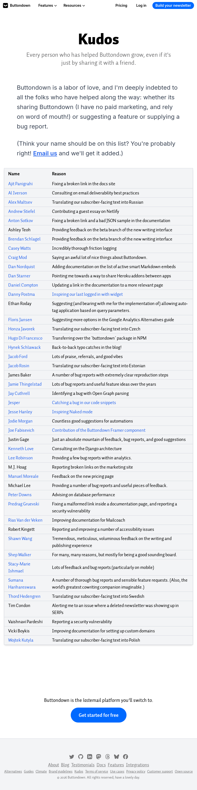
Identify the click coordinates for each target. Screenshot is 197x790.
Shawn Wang (20, 538)
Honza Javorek (21, 329)
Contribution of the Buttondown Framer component (98, 430)
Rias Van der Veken (25, 520)
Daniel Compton (23, 285)
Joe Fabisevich (21, 430)
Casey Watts (19, 248)
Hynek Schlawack (24, 347)
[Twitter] (71, 756)
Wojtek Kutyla (20, 640)
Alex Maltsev (20, 202)
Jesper (14, 402)
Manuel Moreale (23, 476)
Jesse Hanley (20, 412)
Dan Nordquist (21, 266)
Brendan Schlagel (24, 239)
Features (47, 5)
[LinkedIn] (89, 756)
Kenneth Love (21, 448)
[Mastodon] (98, 756)
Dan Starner (19, 276)
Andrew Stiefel (21, 211)
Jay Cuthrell (19, 393)
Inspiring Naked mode (72, 412)
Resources (74, 5)
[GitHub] (80, 756)
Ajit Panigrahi (20, 184)
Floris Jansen (20, 319)
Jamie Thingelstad (25, 384)
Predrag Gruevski (23, 504)
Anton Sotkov (20, 220)
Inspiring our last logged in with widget (87, 294)
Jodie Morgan (20, 421)
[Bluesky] (116, 756)
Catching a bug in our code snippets (84, 402)
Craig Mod (17, 257)
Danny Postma (21, 294)
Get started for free (99, 715)
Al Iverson (17, 193)
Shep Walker (19, 554)
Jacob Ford (17, 356)
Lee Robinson (20, 458)
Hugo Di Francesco (25, 338)
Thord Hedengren (24, 596)
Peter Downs (20, 494)
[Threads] (107, 756)
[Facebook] (125, 756)
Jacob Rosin (18, 366)
